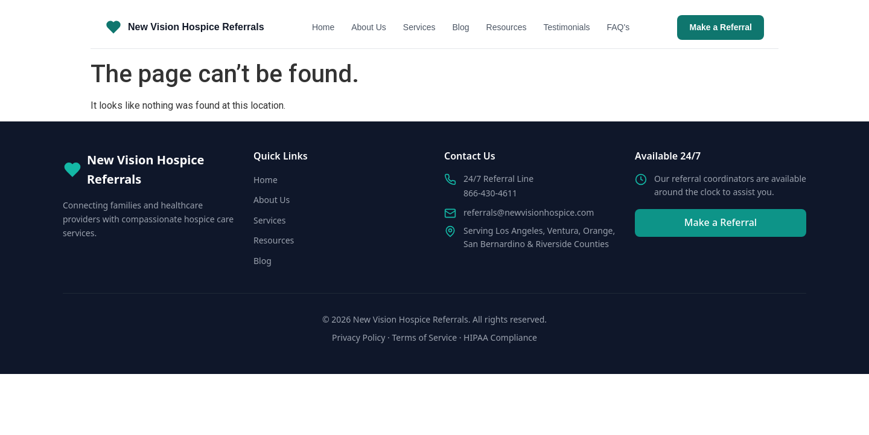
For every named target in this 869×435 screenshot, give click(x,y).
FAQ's (618, 27)
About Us (368, 27)
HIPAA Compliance (500, 337)
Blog (461, 27)
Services (419, 27)
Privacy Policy (358, 337)
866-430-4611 (490, 193)
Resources (506, 27)
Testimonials (566, 27)
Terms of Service (424, 337)
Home (323, 27)
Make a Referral (720, 27)
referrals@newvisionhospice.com (528, 212)
